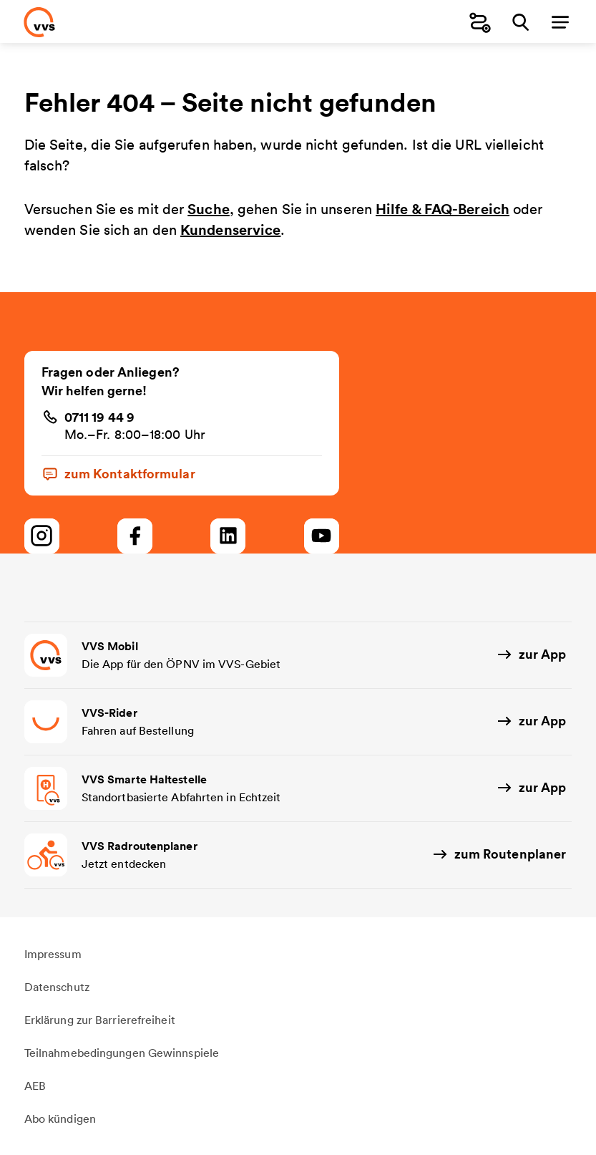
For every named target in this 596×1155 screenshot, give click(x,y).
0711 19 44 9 (99, 416)
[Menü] (560, 22)
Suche (208, 208)
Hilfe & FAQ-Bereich (442, 208)
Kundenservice (230, 229)
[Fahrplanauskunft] (480, 22)
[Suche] (520, 22)
